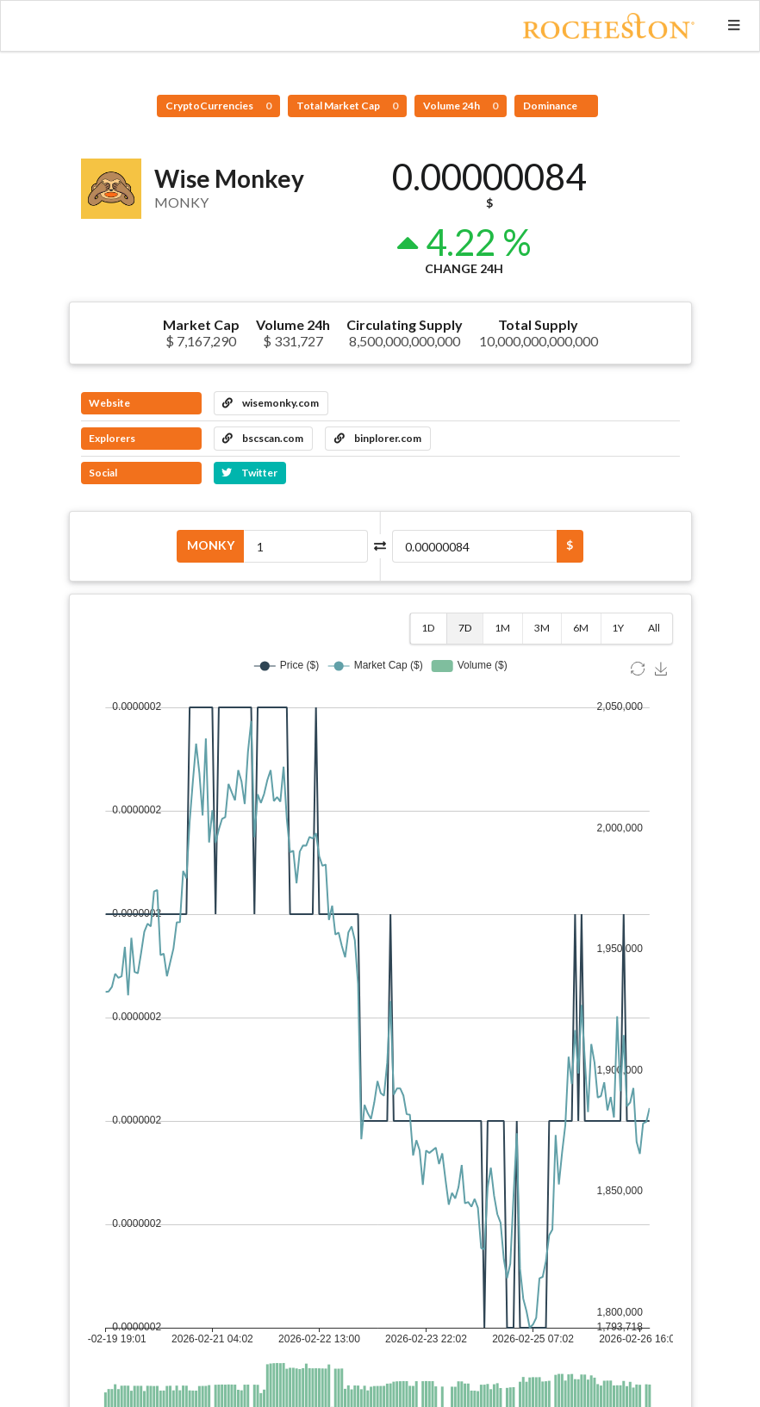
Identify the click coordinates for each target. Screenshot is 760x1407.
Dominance (551, 105)
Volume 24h (460, 105)
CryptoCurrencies (218, 105)
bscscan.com (262, 438)
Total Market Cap (347, 105)
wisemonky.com (270, 402)
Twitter (249, 472)
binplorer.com (377, 438)
